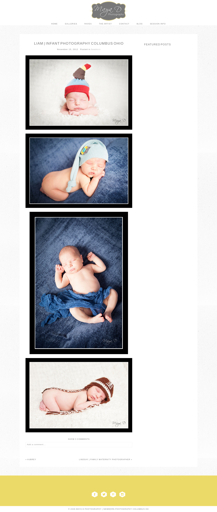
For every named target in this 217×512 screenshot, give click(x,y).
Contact (124, 24)
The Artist (105, 24)
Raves (88, 24)
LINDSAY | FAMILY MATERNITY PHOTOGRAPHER (104, 460)
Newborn (96, 49)
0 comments (79, 439)
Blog (140, 24)
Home (54, 24)
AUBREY (31, 460)
